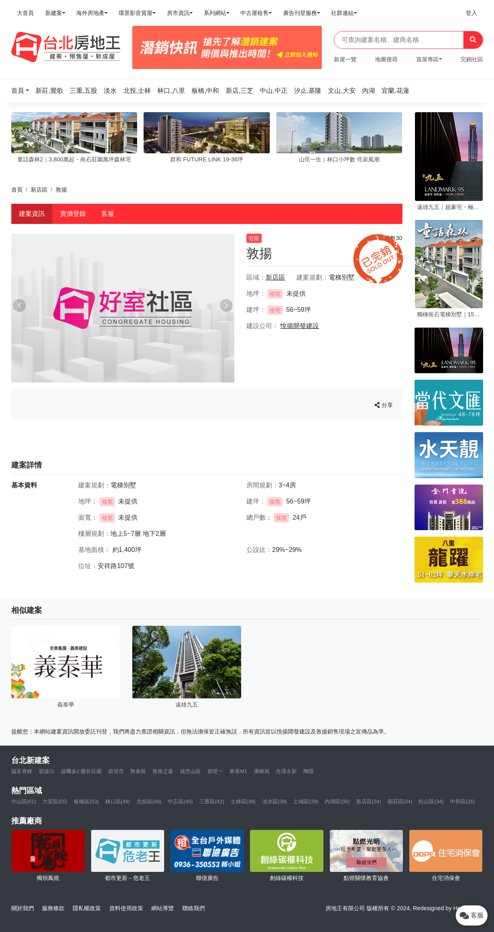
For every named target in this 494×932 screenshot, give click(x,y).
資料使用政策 (126, 908)
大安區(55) (54, 801)
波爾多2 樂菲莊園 (81, 771)
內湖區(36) (337, 801)
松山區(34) (431, 801)
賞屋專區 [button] (427, 59)
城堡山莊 (190, 771)
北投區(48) (149, 801)
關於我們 (22, 908)
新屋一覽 (345, 59)
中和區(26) (462, 801)
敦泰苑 (138, 771)
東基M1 (238, 771)
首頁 (17, 189)
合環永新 (286, 771)
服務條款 (53, 908)
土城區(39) (305, 801)
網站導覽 (162, 908)
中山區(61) (23, 801)
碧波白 (46, 771)
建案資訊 (32, 213)
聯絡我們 (193, 908)
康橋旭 (261, 771)
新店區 (39, 189)
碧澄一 (215, 771)
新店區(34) (368, 801)
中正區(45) (180, 801)
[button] (22, 90)
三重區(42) (211, 801)
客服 (107, 213)
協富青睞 (21, 771)
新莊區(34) (400, 801)
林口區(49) (117, 801)
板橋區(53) (86, 801)
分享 (384, 405)
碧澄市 (116, 771)
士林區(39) (243, 801)
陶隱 (308, 771)
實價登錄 (73, 213)
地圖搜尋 (386, 59)
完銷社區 (472, 59)
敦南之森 (162, 771)
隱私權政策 (87, 908)
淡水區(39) (274, 801)
